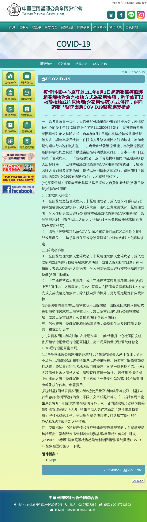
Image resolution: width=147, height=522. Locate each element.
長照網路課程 (27, 143)
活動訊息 (81, 63)
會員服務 (10, 94)
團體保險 (10, 111)
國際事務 (83, 27)
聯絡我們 (141, 2)
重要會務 (46, 63)
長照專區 (10, 143)
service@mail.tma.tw (81, 509)
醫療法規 (115, 27)
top (138, 481)
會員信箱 (132, 27)
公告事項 (64, 63)
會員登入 (117, 2)
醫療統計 (67, 27)
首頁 (12, 27)
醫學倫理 (51, 27)
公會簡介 (10, 78)
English (129, 2)
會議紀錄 (27, 127)
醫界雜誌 (27, 78)
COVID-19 (74, 43)
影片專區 (10, 127)
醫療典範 (27, 111)
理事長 (23, 27)
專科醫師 (99, 27)
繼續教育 (27, 94)
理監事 (36, 27)
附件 (52, 460)
